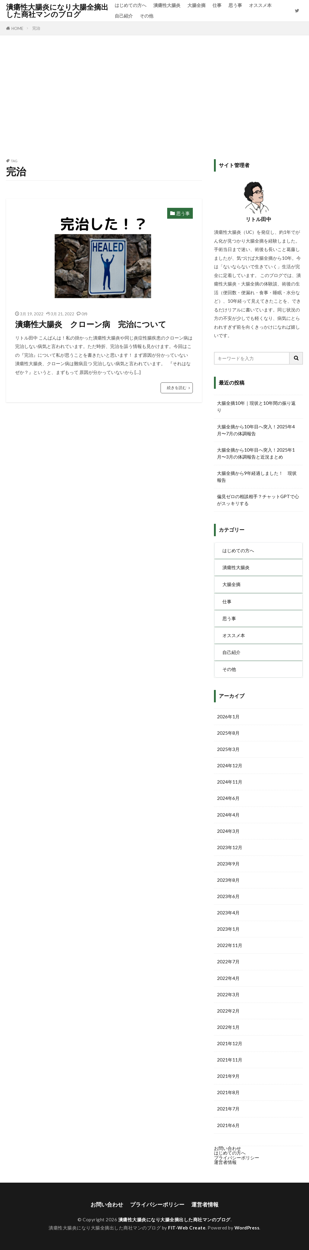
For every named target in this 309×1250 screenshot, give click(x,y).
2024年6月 (228, 798)
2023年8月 (228, 880)
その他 (146, 15)
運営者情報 (225, 1162)
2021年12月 (229, 1043)
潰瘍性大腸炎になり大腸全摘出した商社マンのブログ (57, 10)
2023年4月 (228, 912)
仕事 (216, 5)
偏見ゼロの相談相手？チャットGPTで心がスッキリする (258, 500)
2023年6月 (228, 896)
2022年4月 (228, 978)
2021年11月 (229, 1059)
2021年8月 (228, 1092)
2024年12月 (229, 765)
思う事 (235, 5)
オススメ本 (260, 5)
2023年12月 (229, 847)
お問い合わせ (227, 1148)
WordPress (247, 1227)
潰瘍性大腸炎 (166, 5)
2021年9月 (228, 1076)
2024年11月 (229, 781)
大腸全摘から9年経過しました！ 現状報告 (257, 476)
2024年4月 (228, 814)
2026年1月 (228, 716)
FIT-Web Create (186, 1227)
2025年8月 (228, 733)
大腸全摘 (196, 5)
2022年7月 (228, 961)
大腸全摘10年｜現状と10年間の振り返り (256, 406)
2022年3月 (228, 994)
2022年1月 (228, 1027)
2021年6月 (228, 1125)
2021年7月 (228, 1108)
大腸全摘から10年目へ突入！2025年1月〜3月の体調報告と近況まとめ (256, 453)
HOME (17, 28)
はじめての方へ (130, 5)
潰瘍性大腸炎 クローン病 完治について (90, 324)
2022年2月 (228, 1010)
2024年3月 (228, 831)
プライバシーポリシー (236, 1157)
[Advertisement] (154, 95)
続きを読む (176, 387)
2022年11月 (229, 945)
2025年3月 (228, 749)
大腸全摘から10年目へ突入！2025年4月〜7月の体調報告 (256, 430)
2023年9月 (228, 863)
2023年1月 (228, 929)
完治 (36, 28)
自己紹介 (124, 15)
